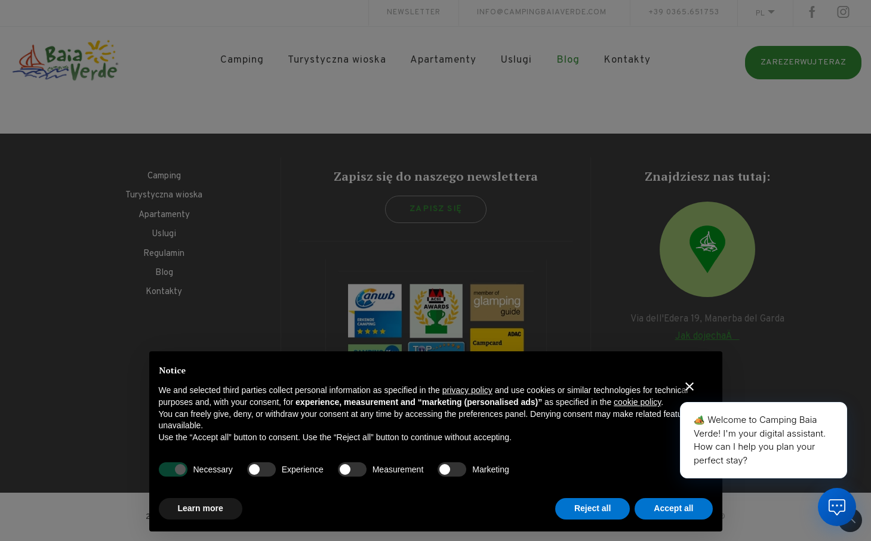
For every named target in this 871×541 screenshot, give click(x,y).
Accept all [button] (673, 508)
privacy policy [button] (467, 390)
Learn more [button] (200, 508)
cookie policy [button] (637, 402)
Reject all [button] (592, 508)
